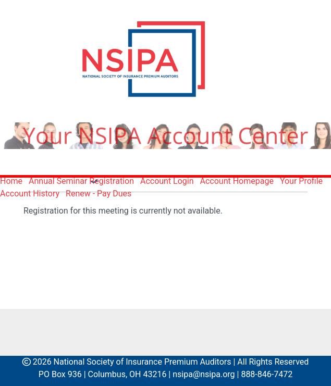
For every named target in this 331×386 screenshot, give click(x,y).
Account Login (167, 181)
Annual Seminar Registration (81, 181)
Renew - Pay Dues (98, 193)
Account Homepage (237, 181)
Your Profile (301, 181)
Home (11, 181)
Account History (29, 193)
